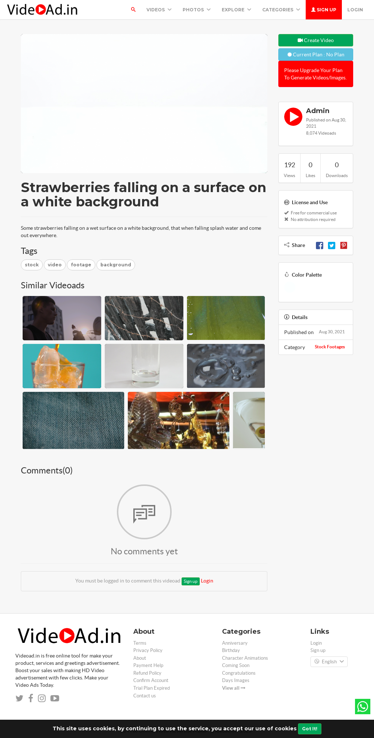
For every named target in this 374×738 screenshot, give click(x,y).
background (115, 264)
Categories (281, 9)
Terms (139, 643)
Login (355, 9)
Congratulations (239, 673)
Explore (236, 9)
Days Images (235, 680)
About (139, 658)
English (329, 662)
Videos (159, 9)
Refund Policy (147, 673)
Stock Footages (330, 346)
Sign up (323, 9)
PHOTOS (197, 9)
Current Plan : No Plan (315, 54)
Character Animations (245, 658)
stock (32, 264)
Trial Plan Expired (151, 688)
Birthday (231, 650)
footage (81, 264)
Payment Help (148, 665)
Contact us (144, 695)
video (55, 264)
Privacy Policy (148, 650)
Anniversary (235, 643)
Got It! (309, 728)
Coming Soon (235, 665)
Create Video (316, 40)
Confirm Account (150, 680)
